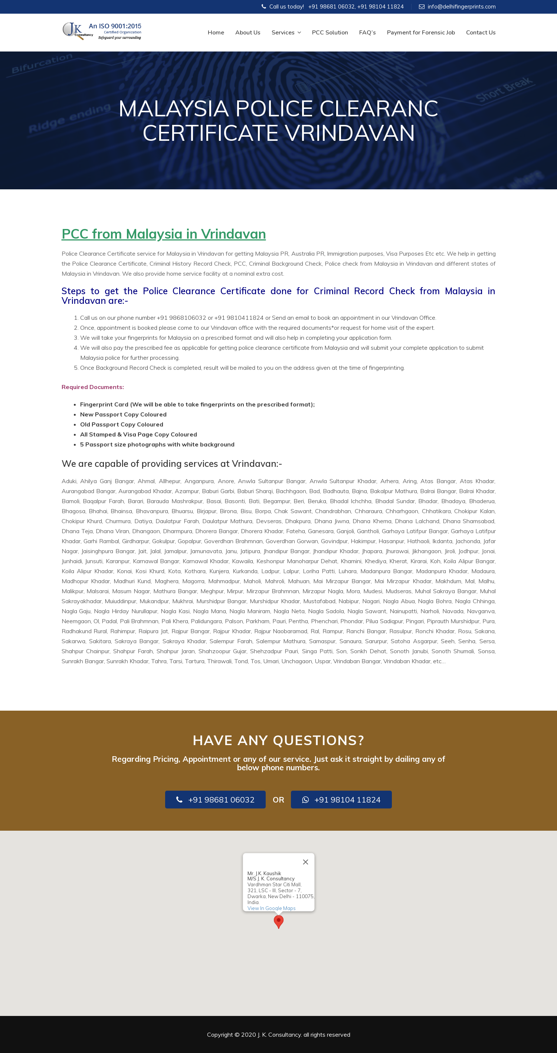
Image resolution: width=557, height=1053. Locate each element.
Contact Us (481, 33)
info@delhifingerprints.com (462, 6)
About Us (248, 33)
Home (216, 33)
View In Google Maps (271, 908)
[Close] (305, 862)
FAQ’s (367, 33)
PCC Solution (330, 33)
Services (286, 33)
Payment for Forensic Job (421, 33)
